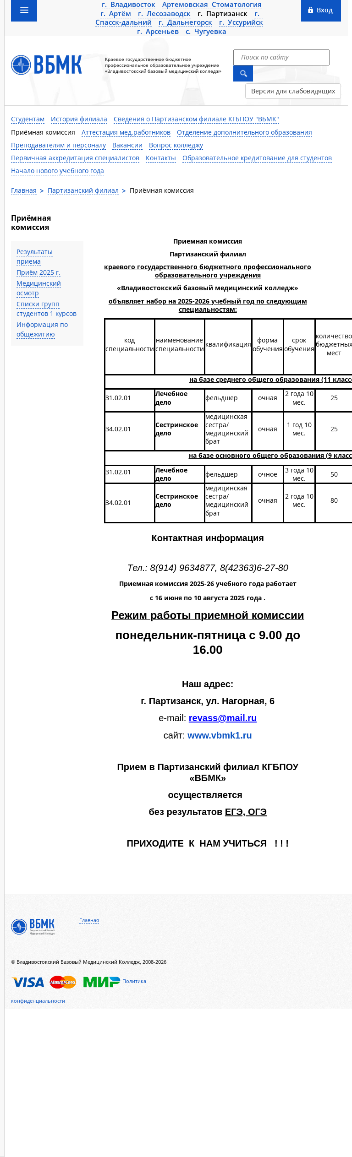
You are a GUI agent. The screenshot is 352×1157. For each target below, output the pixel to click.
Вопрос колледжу (176, 145)
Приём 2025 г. (38, 272)
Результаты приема (34, 256)
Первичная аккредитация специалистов (75, 157)
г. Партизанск (223, 13)
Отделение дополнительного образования (244, 132)
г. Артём (115, 13)
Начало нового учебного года (57, 170)
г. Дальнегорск (185, 22)
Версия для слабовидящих (293, 91)
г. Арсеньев (158, 31)
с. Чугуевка (206, 31)
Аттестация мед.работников (126, 132)
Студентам (27, 118)
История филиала (79, 118)
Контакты (161, 157)
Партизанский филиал (83, 190)
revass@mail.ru (223, 718)
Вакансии (127, 145)
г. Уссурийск (241, 22)
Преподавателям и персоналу (58, 145)
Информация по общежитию (42, 329)
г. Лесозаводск (164, 13)
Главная (24, 190)
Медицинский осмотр (38, 288)
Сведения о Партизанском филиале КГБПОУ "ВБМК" (196, 118)
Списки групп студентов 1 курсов (46, 308)
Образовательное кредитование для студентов (257, 157)
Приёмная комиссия (43, 132)
